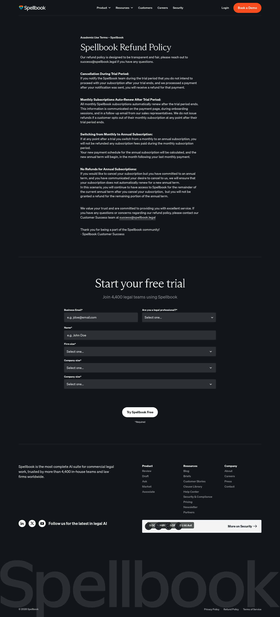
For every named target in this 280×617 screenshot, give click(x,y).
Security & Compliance (197, 496)
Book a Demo (247, 7)
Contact (229, 486)
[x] (32, 523)
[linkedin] (22, 523)
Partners (188, 512)
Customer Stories (194, 481)
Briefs (187, 476)
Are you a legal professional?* (159, 310)
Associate (148, 491)
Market (146, 486)
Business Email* (73, 310)
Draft (145, 476)
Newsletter (190, 507)
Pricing (187, 502)
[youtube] (42, 523)
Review (146, 471)
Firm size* (70, 344)
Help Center (191, 491)
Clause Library (192, 486)
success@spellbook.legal (137, 217)
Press (228, 481)
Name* (68, 327)
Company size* (72, 360)
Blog (186, 471)
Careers (229, 476)
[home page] (32, 8)
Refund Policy (231, 609)
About (228, 471)
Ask (144, 481)
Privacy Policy (211, 609)
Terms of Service (252, 609)
